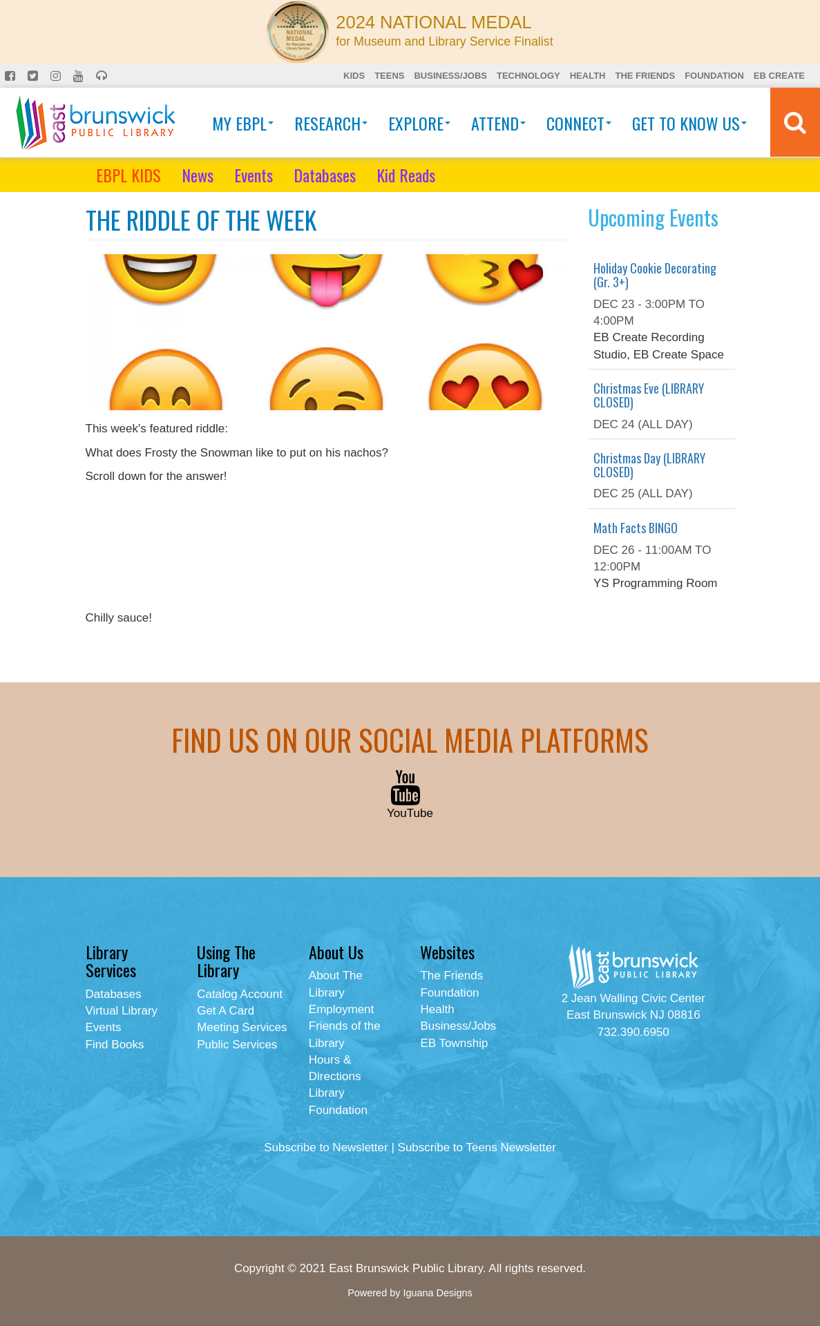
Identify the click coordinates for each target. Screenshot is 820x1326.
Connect (578, 122)
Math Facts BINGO (635, 528)
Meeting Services (242, 1027)
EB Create (779, 75)
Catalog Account (240, 994)
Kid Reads (405, 174)
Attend (498, 122)
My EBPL (243, 122)
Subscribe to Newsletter (326, 1147)
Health (588, 75)
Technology (528, 75)
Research (331, 122)
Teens (389, 75)
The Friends (645, 75)
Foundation (714, 75)
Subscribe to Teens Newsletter (477, 1147)
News (197, 174)
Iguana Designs (437, 1292)
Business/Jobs (450, 75)
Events (253, 174)
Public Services (237, 1044)
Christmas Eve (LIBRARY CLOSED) (648, 395)
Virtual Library (122, 1010)
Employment (341, 1009)
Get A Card (225, 1010)
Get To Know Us (689, 122)
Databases (325, 174)
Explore (419, 122)
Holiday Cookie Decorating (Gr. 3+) (654, 275)
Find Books (115, 1044)
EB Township (454, 1043)
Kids (354, 75)
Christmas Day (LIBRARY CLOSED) (649, 465)
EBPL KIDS (128, 174)
